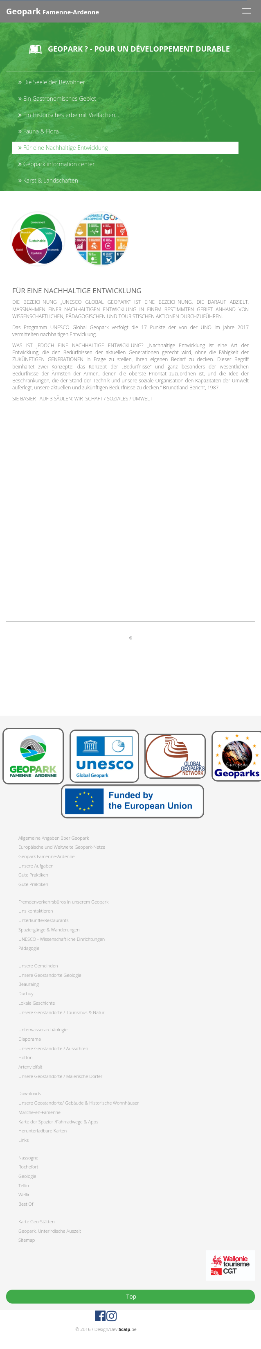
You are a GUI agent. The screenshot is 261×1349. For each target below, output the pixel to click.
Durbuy (26, 993)
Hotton (25, 1057)
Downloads (29, 1093)
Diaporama (29, 1039)
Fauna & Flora (38, 131)
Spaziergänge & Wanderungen (49, 929)
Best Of (25, 1204)
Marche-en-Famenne (39, 1112)
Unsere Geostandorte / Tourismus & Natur (61, 1012)
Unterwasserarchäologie (43, 1029)
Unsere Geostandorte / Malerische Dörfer (60, 1076)
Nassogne (28, 1158)
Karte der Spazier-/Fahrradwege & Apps (58, 1122)
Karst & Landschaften (48, 180)
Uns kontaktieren (35, 911)
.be (128, 1329)
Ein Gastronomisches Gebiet (57, 98)
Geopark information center (56, 164)
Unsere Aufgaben (36, 866)
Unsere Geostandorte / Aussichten (53, 1048)
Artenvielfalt (30, 1067)
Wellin (24, 1194)
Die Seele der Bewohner (51, 82)
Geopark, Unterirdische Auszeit (49, 1231)
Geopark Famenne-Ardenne (46, 856)
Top (130, 1296)
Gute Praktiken (33, 875)
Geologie (27, 1176)
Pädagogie (28, 948)
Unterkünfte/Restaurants (43, 920)
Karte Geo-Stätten (36, 1221)
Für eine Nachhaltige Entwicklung (63, 147)
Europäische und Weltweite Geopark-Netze (61, 847)
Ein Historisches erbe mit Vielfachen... (68, 115)
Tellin (23, 1185)
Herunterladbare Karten (42, 1131)
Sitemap (26, 1240)
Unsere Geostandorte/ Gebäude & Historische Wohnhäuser (78, 1103)
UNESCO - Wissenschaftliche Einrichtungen (61, 939)
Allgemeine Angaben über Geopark (53, 838)
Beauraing (28, 984)
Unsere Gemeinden (38, 966)
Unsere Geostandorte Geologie (49, 975)
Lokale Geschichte (36, 1003)
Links (23, 1140)
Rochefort (28, 1167)
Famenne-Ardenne (52, 11)
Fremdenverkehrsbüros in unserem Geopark (63, 902)
